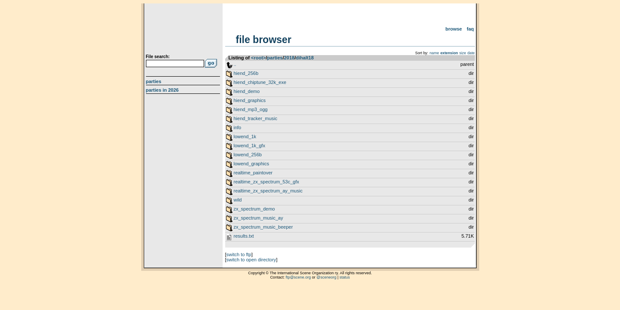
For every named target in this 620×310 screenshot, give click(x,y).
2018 (289, 57)
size (462, 53)
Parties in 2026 (162, 90)
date (470, 53)
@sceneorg (326, 277)
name (434, 53)
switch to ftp (238, 254)
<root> (258, 57)
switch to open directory (251, 259)
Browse (453, 28)
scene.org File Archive (184, 30)
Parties (153, 81)
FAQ (470, 28)
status (345, 277)
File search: (158, 56)
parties (274, 57)
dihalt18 (305, 57)
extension (449, 53)
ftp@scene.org (298, 277)
